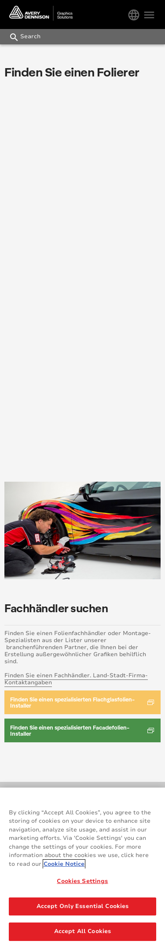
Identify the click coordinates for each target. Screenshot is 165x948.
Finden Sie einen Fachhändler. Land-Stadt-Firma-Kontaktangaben (76, 679)
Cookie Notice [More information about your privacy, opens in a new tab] (64, 864)
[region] (82, 868)
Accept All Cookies (82, 931)
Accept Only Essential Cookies (83, 906)
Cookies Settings (82, 881)
